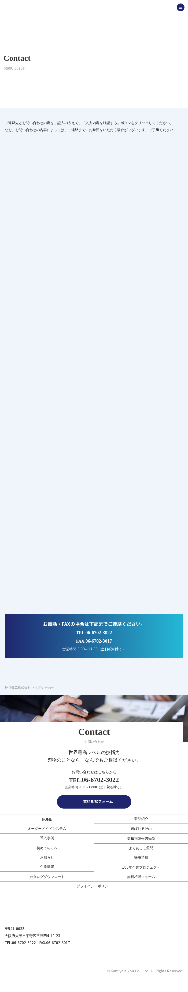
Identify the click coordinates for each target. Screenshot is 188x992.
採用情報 (141, 857)
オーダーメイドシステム (47, 829)
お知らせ (47, 857)
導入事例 (47, 838)
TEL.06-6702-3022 (20, 943)
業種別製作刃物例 (141, 839)
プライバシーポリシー (94, 886)
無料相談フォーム (94, 802)
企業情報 (47, 867)
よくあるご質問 (141, 848)
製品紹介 (141, 819)
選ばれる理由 (141, 829)
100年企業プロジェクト (141, 867)
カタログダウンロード (47, 877)
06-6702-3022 (94, 632)
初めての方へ (47, 848)
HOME (47, 819)
